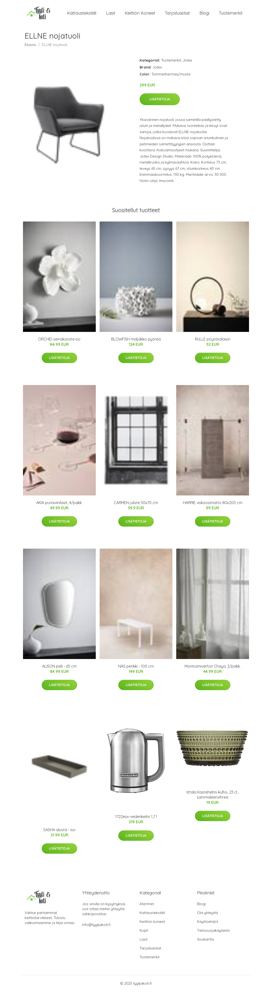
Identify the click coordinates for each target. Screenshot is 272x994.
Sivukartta (205, 941)
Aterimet (147, 906)
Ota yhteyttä (207, 915)
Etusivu (30, 47)
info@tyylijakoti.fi (96, 927)
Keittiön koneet (140, 14)
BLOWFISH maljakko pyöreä (136, 341)
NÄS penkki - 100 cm (136, 668)
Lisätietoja (159, 101)
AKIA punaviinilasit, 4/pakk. (59, 505)
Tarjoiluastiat (177, 14)
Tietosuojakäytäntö (213, 933)
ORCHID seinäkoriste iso (59, 341)
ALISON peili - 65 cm (59, 668)
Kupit (144, 933)
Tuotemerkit (231, 14)
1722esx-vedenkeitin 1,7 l (136, 819)
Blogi (204, 14)
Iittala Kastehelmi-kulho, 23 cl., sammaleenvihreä (212, 797)
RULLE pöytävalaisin (212, 341)
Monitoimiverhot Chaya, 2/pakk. (213, 668)
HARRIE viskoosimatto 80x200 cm (212, 505)
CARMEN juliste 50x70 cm (136, 505)
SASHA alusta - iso (59, 832)
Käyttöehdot (207, 924)
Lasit (110, 14)
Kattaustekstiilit (81, 14)
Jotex (187, 62)
